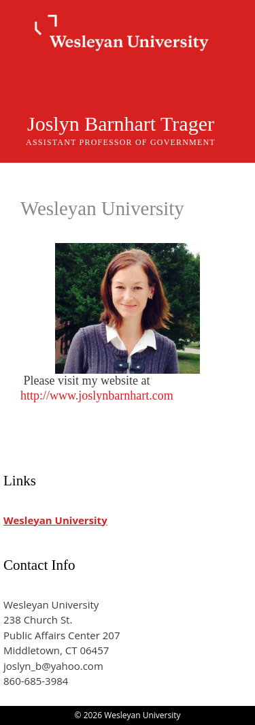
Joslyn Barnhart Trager (120, 123)
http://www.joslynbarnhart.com (96, 395)
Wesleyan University (55, 520)
